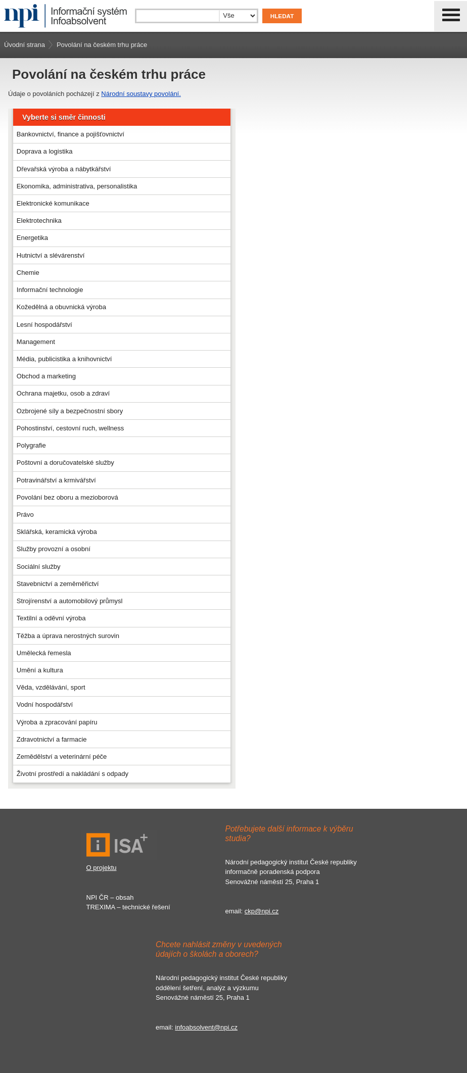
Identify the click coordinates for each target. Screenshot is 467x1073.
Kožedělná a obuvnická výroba (61, 307)
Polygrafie (31, 445)
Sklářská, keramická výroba (57, 531)
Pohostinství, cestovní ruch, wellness (70, 428)
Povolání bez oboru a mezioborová (67, 497)
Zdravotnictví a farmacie (52, 739)
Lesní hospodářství (44, 324)
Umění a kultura (40, 670)
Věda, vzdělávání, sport (51, 687)
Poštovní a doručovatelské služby (65, 462)
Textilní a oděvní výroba (51, 618)
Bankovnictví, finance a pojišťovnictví (70, 134)
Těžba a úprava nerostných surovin (68, 636)
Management (36, 342)
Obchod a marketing (46, 376)
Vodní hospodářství (45, 704)
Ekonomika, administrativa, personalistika (77, 186)
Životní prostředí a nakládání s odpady (72, 773)
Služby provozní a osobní (53, 549)
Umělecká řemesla (44, 653)
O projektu (101, 867)
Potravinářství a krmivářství (56, 480)
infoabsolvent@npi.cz (206, 1027)
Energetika (32, 237)
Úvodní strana (24, 44)
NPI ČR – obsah (110, 897)
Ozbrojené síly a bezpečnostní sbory (70, 411)
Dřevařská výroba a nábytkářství (64, 169)
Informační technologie (50, 290)
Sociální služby (39, 566)
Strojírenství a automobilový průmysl (70, 601)
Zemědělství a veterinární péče (62, 756)
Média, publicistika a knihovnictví (64, 359)
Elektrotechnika (39, 220)
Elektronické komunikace (53, 203)
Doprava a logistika (45, 151)
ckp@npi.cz (261, 911)
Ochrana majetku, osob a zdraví (63, 393)
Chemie (28, 272)
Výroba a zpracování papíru (57, 722)
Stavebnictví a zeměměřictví (58, 584)
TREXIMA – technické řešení (128, 907)
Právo (25, 514)
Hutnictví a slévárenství (50, 255)
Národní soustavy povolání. (141, 93)
